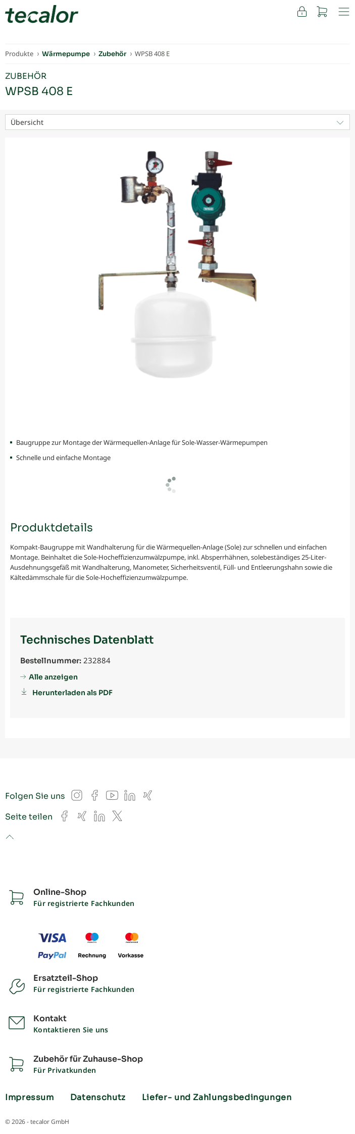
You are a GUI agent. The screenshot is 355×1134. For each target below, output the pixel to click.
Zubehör (25, 76)
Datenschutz (98, 1097)
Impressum (29, 1097)
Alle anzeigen (53, 677)
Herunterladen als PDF (72, 692)
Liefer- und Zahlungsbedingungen (217, 1097)
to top (9, 837)
